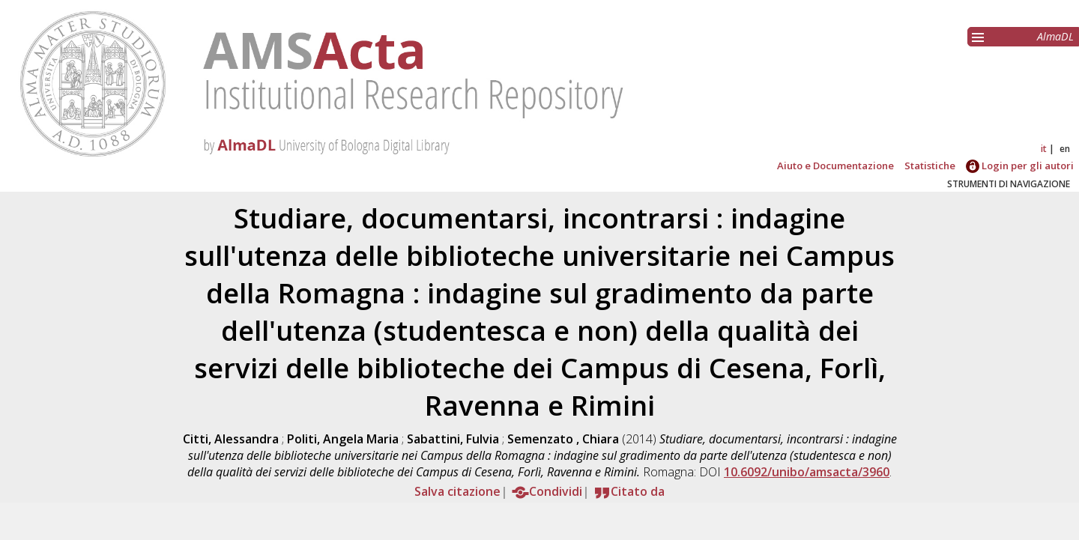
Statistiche (929, 165)
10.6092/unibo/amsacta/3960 (806, 472)
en (1065, 148)
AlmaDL (1055, 36)
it (1044, 148)
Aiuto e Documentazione (835, 165)
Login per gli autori (1020, 165)
